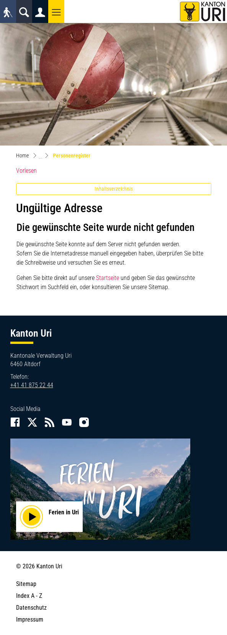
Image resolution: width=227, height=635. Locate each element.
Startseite (107, 277)
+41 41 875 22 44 (31, 385)
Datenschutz (31, 607)
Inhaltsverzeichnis (114, 189)
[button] (56, 11)
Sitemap (26, 584)
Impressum (29, 619)
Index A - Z (29, 595)
